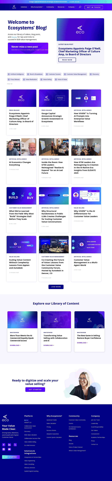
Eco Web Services (29, 445)
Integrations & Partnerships (32, 457)
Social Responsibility (97, 427)
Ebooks (14, 37)
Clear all (9, 84)
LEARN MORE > (75, 2)
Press (93, 441)
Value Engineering (29, 460)
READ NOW (67, 60)
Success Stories (51, 430)
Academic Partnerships (98, 437)
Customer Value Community (77, 420)
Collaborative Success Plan (32, 438)
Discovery (27, 431)
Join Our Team (95, 420)
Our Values (94, 430)
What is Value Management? (77, 450)
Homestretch (95, 434)
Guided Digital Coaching (31, 471)
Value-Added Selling (30, 442)
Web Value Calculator (30, 435)
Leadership (94, 423)
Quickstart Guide (52, 420)
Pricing (49, 427)
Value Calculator (51, 423)
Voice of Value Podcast (76, 447)
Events (71, 423)
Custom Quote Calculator (54, 437)
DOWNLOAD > (15, 345)
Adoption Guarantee (53, 434)
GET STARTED (35, 389)
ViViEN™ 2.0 (27, 422)
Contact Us (94, 444)
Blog (70, 440)
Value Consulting (29, 464)
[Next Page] (56, 287)
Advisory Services (29, 467)
